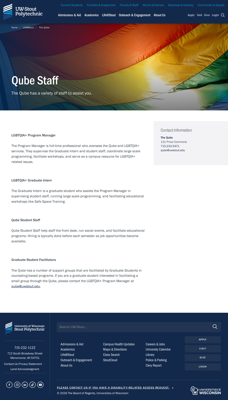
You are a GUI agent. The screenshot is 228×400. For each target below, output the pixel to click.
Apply (191, 15)
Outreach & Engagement (76, 360)
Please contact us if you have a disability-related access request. (113, 387)
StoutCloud (110, 360)
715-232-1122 (24, 348)
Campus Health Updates (119, 344)
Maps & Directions (115, 349)
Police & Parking (156, 360)
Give (207, 15)
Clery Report (154, 365)
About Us (159, 15)
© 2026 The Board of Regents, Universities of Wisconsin (92, 393)
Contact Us (11, 364)
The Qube (44, 27)
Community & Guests (211, 5)
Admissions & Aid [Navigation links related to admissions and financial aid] (69, 15)
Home (14, 27)
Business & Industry (180, 5)
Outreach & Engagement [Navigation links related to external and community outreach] (134, 15)
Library (150, 355)
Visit (199, 15)
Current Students (72, 5)
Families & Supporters (101, 5)
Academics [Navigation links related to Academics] (91, 15)
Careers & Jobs (155, 344)
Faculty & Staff (129, 5)
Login (215, 15)
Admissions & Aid (72, 344)
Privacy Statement (31, 364)
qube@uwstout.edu (25, 286)
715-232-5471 (170, 146)
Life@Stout (28, 27)
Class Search (111, 355)
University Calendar (158, 349)
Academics (68, 349)
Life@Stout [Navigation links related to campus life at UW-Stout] (109, 15)
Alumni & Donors (153, 5)
